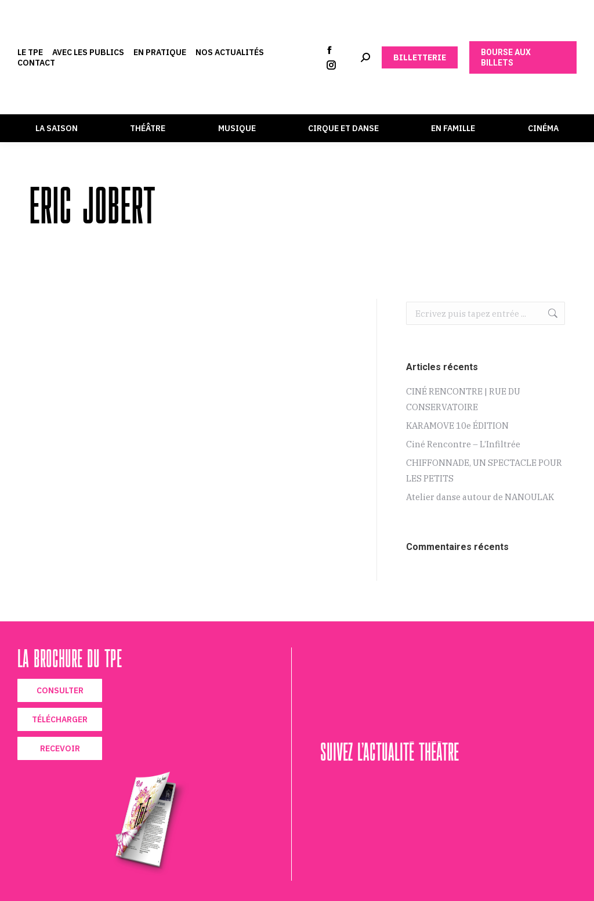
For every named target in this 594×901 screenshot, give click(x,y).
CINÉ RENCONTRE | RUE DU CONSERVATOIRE (463, 399)
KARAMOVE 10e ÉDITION (457, 425)
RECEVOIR (60, 748)
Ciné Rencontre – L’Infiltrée (463, 444)
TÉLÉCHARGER (60, 719)
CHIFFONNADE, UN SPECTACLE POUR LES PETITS (484, 470)
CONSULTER (60, 690)
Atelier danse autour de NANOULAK (480, 496)
